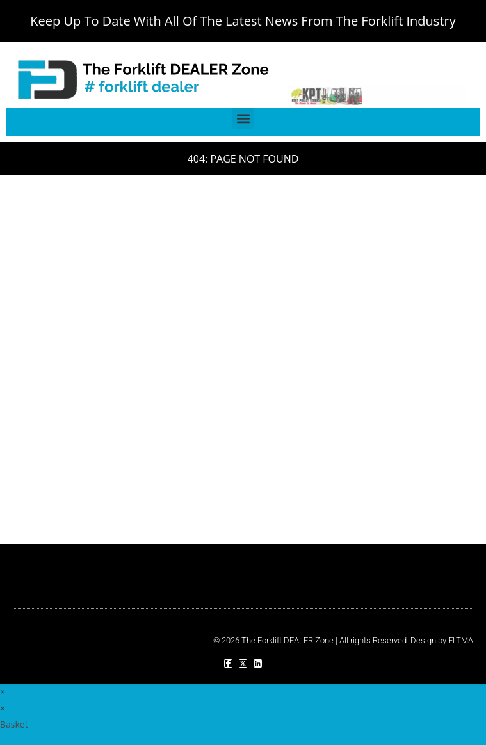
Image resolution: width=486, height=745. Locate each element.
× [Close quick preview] (2, 691)
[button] (243, 118)
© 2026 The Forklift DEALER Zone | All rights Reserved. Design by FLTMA (343, 640)
